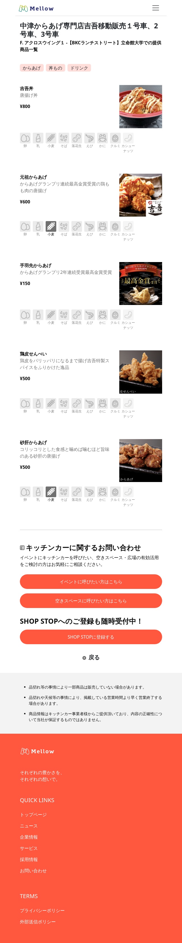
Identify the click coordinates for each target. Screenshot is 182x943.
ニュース (29, 826)
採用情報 (29, 859)
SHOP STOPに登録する (91, 637)
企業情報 (29, 837)
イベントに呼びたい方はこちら (91, 582)
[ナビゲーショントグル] (155, 8)
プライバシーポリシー (42, 910)
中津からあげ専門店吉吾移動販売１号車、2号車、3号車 (89, 30)
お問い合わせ (33, 871)
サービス (29, 848)
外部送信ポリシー (38, 922)
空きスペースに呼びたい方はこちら (91, 601)
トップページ (33, 814)
